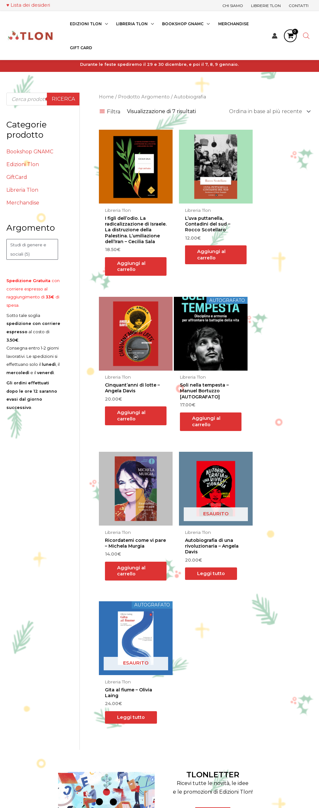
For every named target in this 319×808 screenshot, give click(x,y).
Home (107, 97)
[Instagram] (67, 727)
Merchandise (22, 203)
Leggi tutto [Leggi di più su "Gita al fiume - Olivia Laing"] (125, 560)
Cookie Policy (264, 725)
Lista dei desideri (30, 5)
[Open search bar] (306, 35)
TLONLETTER (212, 622)
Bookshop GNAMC (30, 152)
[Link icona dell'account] (275, 35)
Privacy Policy (264, 717)
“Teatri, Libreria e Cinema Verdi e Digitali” (197, 789)
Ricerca (63, 99)
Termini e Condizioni (272, 708)
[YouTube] (86, 727)
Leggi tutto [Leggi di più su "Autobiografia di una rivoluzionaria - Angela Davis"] (271, 416)
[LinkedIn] (76, 727)
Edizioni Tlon (22, 164)
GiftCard (17, 177)
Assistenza (172, 751)
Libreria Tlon (22, 190)
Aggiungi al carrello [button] (131, 266)
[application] (104, 23)
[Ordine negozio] (268, 111)
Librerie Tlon (176, 708)
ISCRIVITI (213, 663)
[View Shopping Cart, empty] (290, 34)
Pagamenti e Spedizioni (277, 700)
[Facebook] (57, 727)
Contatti (170, 742)
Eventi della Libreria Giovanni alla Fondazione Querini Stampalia (191, 725)
